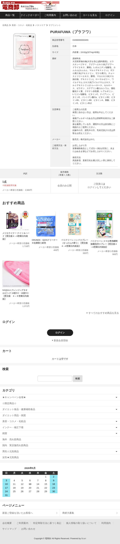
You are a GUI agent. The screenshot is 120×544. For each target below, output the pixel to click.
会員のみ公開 (65, 185)
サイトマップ (9, 528)
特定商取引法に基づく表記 (47, 523)
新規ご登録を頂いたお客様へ (17, 513)
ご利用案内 (50, 15)
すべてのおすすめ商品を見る (103, 313)
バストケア (40, 25)
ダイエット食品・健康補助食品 (18, 409)
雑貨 (4, 433)
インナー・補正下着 (12, 427)
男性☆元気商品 (10, 451)
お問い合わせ (70, 15)
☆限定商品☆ (9, 403)
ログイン (110, 15)
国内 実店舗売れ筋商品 (15, 445)
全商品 (5, 25)
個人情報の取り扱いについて (81, 523)
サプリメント (55, 25)
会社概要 (7, 523)
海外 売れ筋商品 (11, 439)
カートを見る (90, 15)
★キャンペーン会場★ (14, 397)
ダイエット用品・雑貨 (14, 415)
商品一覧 (10, 15)
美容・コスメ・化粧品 (22, 25)
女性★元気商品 (10, 457)
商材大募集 (68, 513)
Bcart (83, 538)
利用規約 (106, 523)
